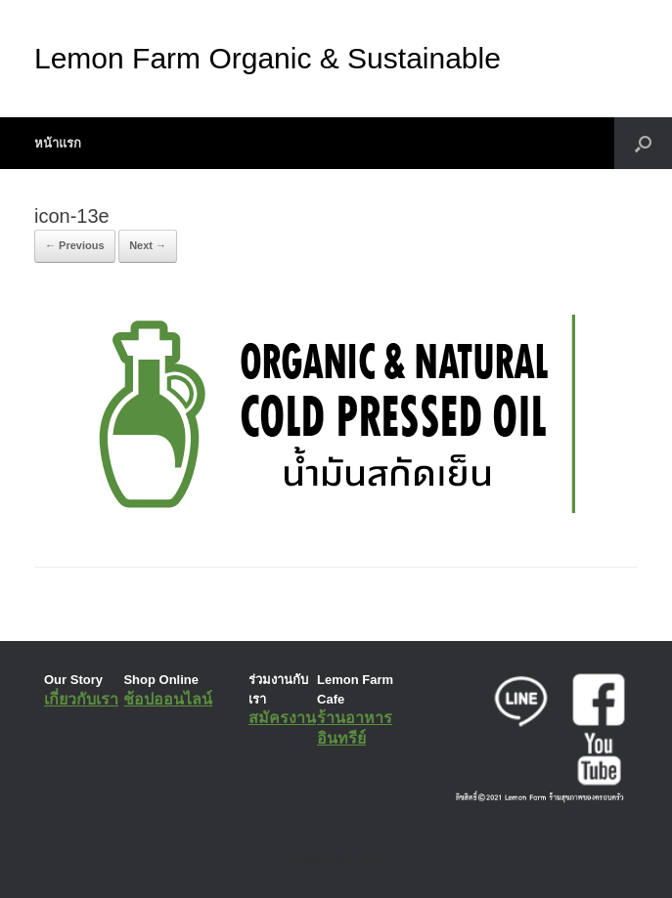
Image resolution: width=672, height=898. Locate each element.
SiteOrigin (322, 859)
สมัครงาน (282, 717)
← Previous (75, 245)
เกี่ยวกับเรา (81, 699)
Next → (147, 245)
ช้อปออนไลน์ (167, 699)
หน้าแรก (57, 143)
